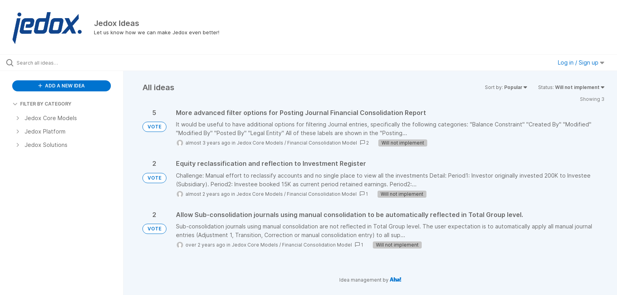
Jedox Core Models (260, 143)
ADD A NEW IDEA (61, 86)
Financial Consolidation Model (322, 143)
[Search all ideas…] (71, 62)
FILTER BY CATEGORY (42, 104)
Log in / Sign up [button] (581, 62)
